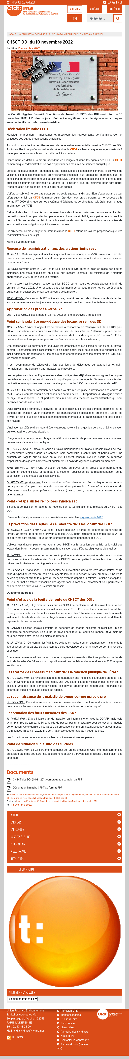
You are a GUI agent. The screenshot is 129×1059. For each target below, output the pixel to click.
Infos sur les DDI (89, 801)
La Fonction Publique (69, 34)
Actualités (26, 34)
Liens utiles (67, 1027)
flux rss (111, 2)
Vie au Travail (18, 851)
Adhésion (115, 9)
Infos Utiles (17, 859)
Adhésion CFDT (70, 1010)
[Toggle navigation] (11, 25)
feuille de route (17, 794)
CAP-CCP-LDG (17, 829)
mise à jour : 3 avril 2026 (21, 2)
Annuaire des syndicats (74, 1031)
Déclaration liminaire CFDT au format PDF (37, 787)
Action (14, 815)
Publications (18, 844)
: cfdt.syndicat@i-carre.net (25, 1030)
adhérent (95, 9)
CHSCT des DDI (60, 798)
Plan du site (68, 1023)
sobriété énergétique (53, 794)
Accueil (13, 34)
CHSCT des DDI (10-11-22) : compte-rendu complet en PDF (47, 779)
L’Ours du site (69, 1019)
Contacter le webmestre (75, 1040)
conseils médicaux (33, 794)
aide (120, 2)
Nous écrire (67, 1035)
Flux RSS (17, 1037)
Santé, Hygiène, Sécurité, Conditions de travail (37, 801)
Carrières (16, 822)
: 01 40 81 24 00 (19, 1026)
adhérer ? (75, 9)
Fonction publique (110, 794)
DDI (8, 798)
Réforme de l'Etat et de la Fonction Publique (31, 798)
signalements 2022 (91, 517)
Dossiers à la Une (20, 837)
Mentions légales (71, 1014)
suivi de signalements (74, 794)
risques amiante (93, 794)
